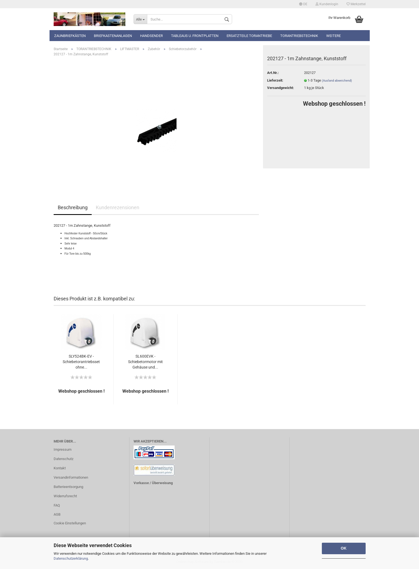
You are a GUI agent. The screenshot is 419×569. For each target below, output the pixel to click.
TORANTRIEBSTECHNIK (299, 36)
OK (343, 548)
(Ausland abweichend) (337, 80)
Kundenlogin (327, 4)
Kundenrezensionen (117, 207)
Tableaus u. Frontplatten (194, 36)
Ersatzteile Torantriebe (249, 36)
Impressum (62, 449)
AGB (57, 514)
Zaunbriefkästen (70, 36)
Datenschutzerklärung (71, 558)
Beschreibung (73, 207)
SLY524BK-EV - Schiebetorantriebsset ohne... (81, 361)
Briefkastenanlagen (113, 36)
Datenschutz (63, 459)
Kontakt (60, 468)
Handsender (151, 36)
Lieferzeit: (275, 80)
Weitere (333, 36)
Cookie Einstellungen (70, 523)
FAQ (57, 505)
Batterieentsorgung (68, 487)
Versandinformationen (71, 477)
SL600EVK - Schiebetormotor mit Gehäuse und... (145, 361)
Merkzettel (356, 4)
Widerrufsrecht (65, 496)
